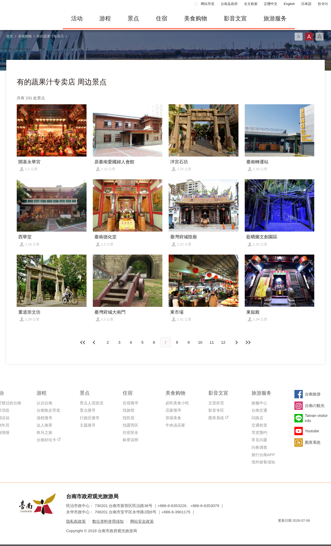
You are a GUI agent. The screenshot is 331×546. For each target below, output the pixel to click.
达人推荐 (44, 425)
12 (223, 342)
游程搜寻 (44, 418)
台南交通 (259, 410)
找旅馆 (128, 410)
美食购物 (195, 18)
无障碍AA (300, 530)
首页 (9, 36)
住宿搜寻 (130, 403)
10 (200, 342)
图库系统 (216, 418)
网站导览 (207, 4)
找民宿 (128, 418)
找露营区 (130, 425)
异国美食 (173, 418)
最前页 (83, 342)
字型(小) (299, 37)
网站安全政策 (142, 521)
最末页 (248, 342)
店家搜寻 (173, 410)
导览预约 (259, 432)
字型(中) (309, 37)
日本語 (306, 4)
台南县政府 (229, 4)
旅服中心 (259, 403)
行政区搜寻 (89, 418)
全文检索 (251, 4)
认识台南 (44, 403)
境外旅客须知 (263, 462)
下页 (94, 342)
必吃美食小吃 (177, 403)
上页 (236, 342)
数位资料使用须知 (108, 521)
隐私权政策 (76, 521)
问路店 (257, 418)
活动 (77, 18)
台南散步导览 (48, 410)
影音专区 (216, 410)
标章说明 (130, 440)
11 (211, 342)
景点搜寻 (87, 410)
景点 (133, 18)
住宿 (161, 18)
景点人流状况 (91, 403)
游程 (105, 18)
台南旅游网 (29, 18)
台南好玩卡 (46, 440)
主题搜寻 (87, 425)
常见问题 (259, 440)
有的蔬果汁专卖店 (50, 36)
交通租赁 (259, 425)
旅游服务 (275, 18)
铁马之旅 (44, 432)
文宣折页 (216, 403)
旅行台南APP (263, 454)
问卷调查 (259, 447)
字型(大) (319, 37)
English (289, 4)
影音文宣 (235, 18)
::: (196, 4)
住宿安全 (130, 432)
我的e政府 (282, 530)
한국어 (323, 4)
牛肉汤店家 (175, 425)
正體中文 (270, 4)
